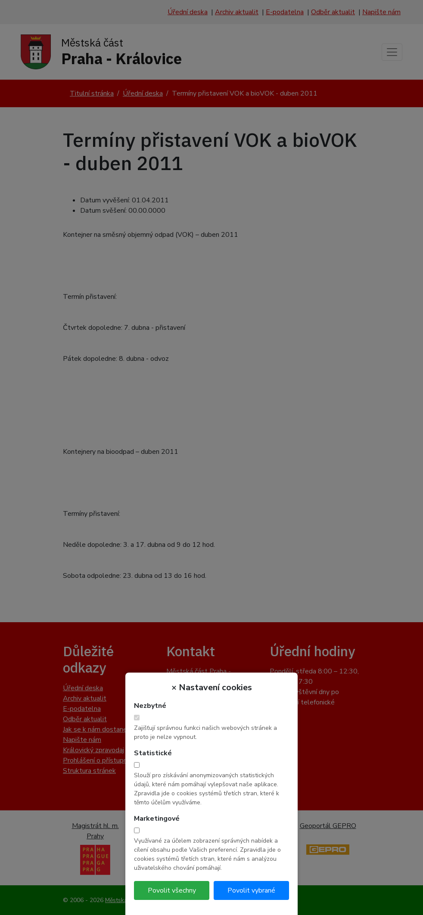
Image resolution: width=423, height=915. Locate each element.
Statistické (153, 753)
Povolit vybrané (251, 890)
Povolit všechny (172, 890)
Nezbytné (150, 705)
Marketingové (157, 818)
